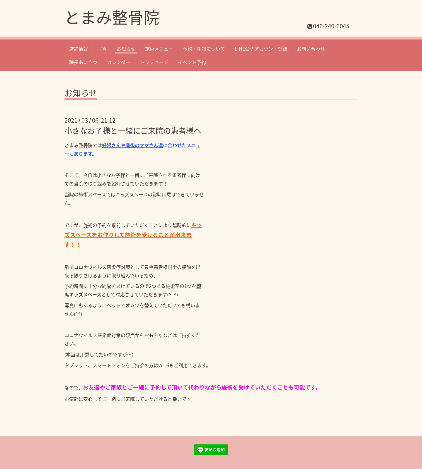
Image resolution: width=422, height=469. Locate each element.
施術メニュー (159, 48)
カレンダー (118, 62)
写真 (102, 48)
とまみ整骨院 (111, 17)
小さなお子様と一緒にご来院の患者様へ (132, 130)
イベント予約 (192, 62)
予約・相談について (204, 48)
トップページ (154, 62)
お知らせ (126, 48)
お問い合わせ (311, 48)
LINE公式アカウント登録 (261, 48)
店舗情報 (78, 48)
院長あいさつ (83, 62)
